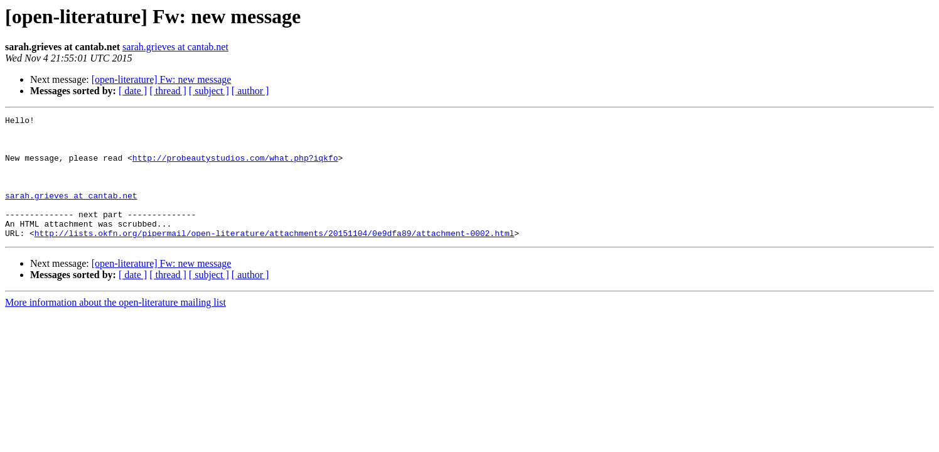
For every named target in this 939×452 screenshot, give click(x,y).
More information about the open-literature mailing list (115, 326)
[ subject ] (209, 90)
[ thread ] (167, 90)
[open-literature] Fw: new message (162, 79)
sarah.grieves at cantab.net (175, 46)
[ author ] (250, 90)
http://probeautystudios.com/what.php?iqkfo (235, 167)
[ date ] (133, 90)
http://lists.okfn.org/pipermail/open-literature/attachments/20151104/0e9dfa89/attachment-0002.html (274, 257)
